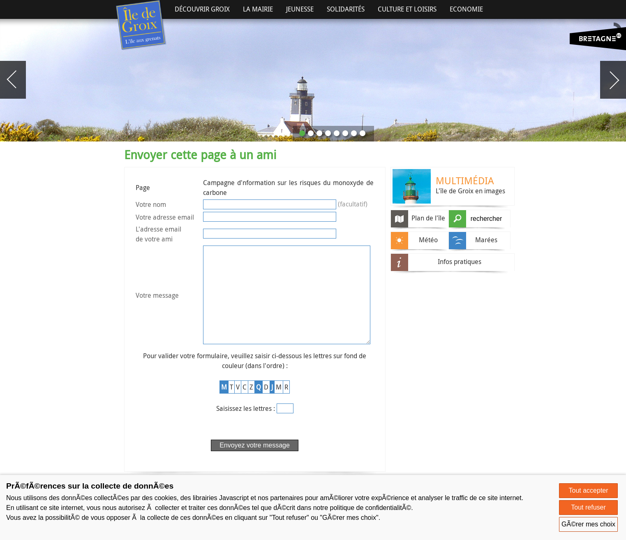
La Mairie (258, 9)
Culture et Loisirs (407, 9)
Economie (466, 9)
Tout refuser (588, 507)
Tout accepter (588, 490)
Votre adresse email (165, 217)
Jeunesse (300, 9)
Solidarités (346, 9)
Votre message (157, 306)
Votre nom (151, 204)
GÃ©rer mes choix (588, 524)
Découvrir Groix (202, 9)
